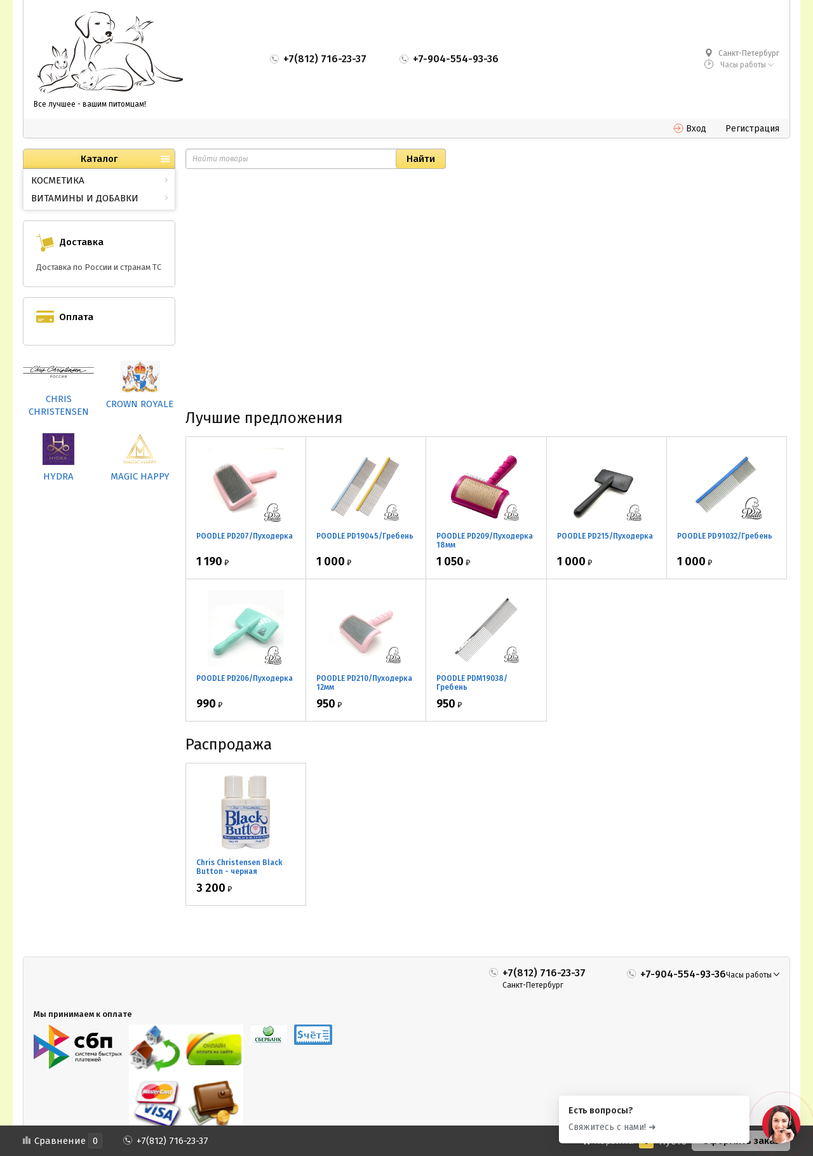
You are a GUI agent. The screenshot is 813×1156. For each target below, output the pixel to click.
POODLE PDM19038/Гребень (471, 683)
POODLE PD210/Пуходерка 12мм (364, 683)
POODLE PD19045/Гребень (364, 536)
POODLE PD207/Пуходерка (244, 536)
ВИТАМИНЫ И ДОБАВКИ (84, 198)
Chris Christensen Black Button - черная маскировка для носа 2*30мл (239, 876)
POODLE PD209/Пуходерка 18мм (484, 540)
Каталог (99, 159)
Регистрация (752, 128)
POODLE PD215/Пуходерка (605, 536)
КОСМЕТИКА (57, 180)
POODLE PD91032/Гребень (724, 536)
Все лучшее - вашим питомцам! (90, 104)
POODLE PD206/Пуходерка (244, 678)
